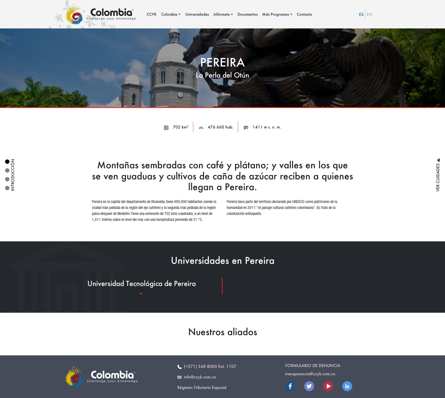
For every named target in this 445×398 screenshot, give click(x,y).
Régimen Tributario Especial (201, 387)
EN (369, 14)
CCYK (152, 14)
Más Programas (275, 14)
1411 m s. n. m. (262, 127)
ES (361, 14)
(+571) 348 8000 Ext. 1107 (206, 366)
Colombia (169, 14)
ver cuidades (437, 175)
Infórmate (221, 14)
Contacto (304, 14)
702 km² (176, 127)
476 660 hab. (216, 127)
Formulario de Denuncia (312, 365)
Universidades (197, 14)
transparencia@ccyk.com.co (310, 373)
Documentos (248, 14)
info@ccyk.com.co (196, 377)
